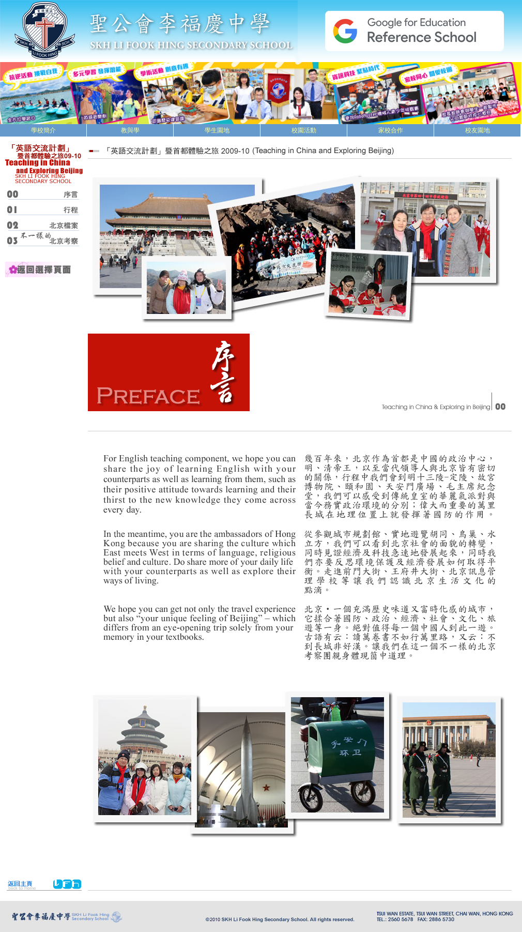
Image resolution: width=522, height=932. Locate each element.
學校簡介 (43, 130)
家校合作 (390, 130)
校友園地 (477, 130)
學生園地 (217, 130)
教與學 (130, 130)
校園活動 (303, 130)
